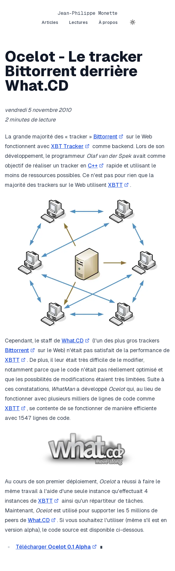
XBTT (119, 185)
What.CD (76, 340)
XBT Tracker (71, 146)
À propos (108, 22)
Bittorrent (109, 136)
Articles (50, 22)
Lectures (78, 22)
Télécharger (57, 546)
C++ (96, 165)
